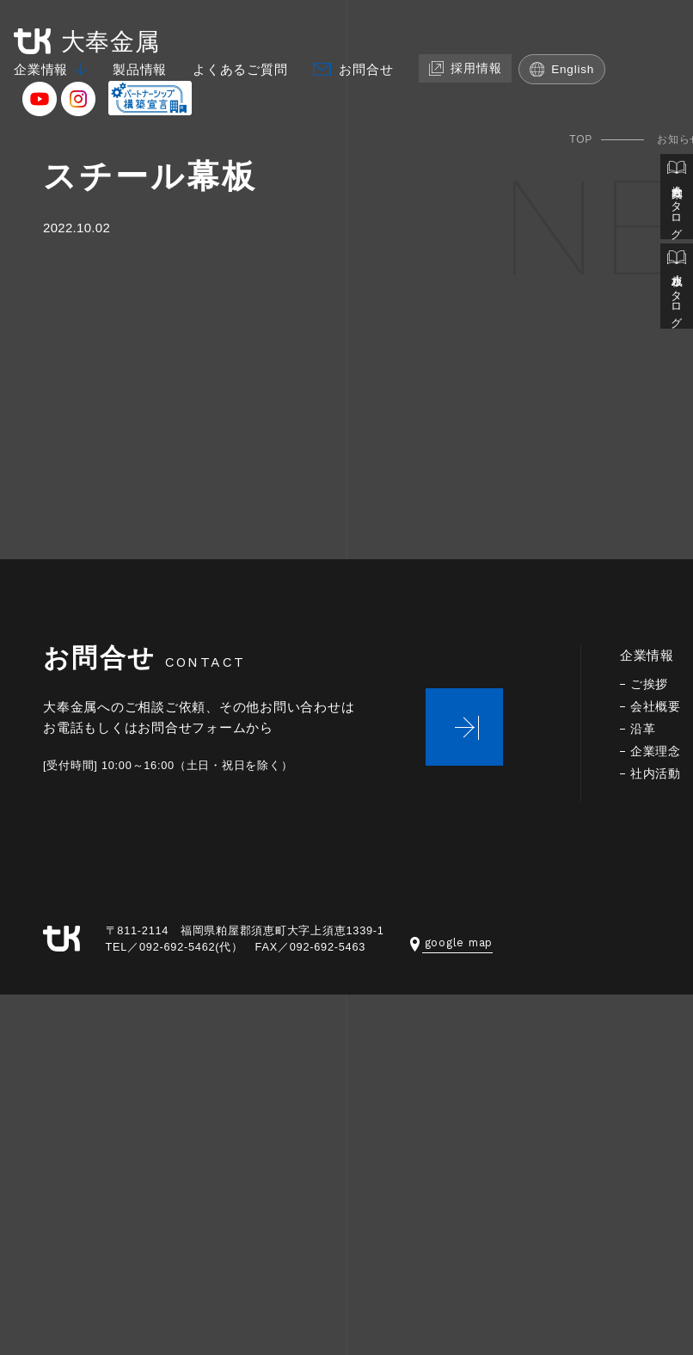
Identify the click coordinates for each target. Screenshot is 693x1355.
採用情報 (463, 68)
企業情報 (41, 69)
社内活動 (655, 773)
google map (452, 942)
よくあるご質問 (240, 69)
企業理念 (655, 751)
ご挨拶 (649, 684)
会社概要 (655, 706)
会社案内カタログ (676, 196)
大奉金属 (87, 41)
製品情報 (140, 69)
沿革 (643, 729)
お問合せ (366, 69)
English (558, 69)
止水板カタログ (676, 282)
